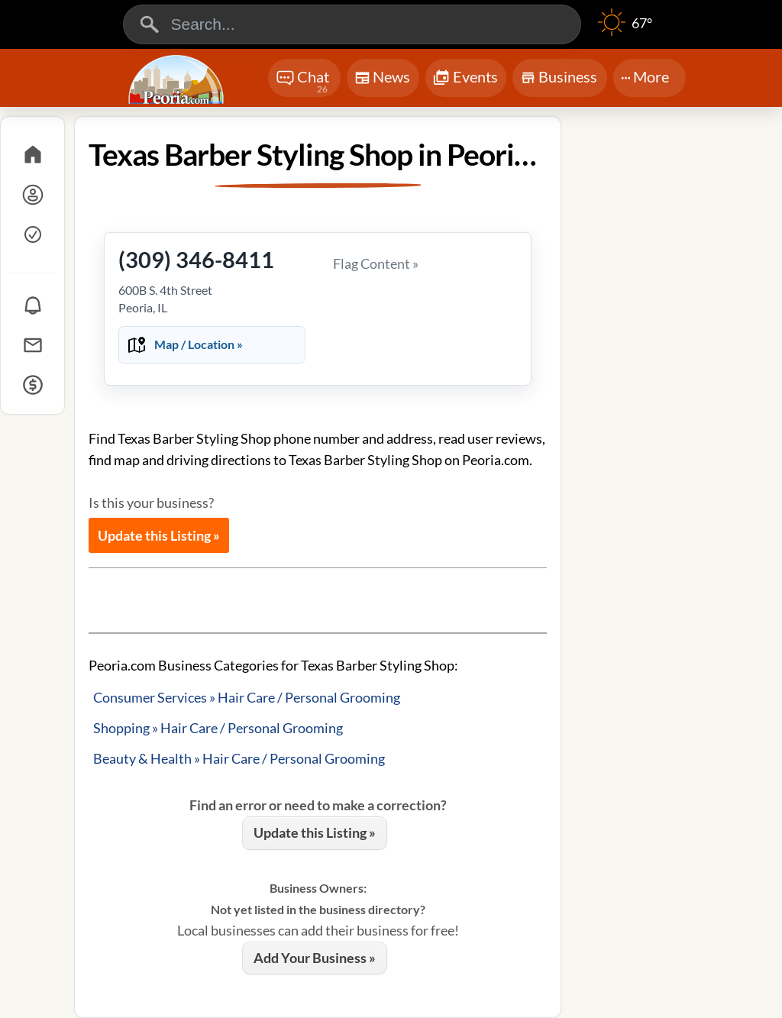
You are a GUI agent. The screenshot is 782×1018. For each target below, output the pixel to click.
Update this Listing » (159, 535)
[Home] (32, 155)
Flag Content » (375, 263)
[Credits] (32, 385)
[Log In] (32, 195)
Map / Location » (198, 344)
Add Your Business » (315, 957)
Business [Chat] (558, 81)
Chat (303, 82)
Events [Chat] (465, 78)
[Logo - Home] (178, 79)
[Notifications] (32, 305)
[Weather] (625, 31)
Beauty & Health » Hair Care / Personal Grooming (239, 758)
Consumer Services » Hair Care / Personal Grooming (246, 697)
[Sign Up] (32, 234)
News (382, 79)
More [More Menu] (645, 76)
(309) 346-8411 (196, 259)
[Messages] (32, 345)
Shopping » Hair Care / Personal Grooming (218, 727)
